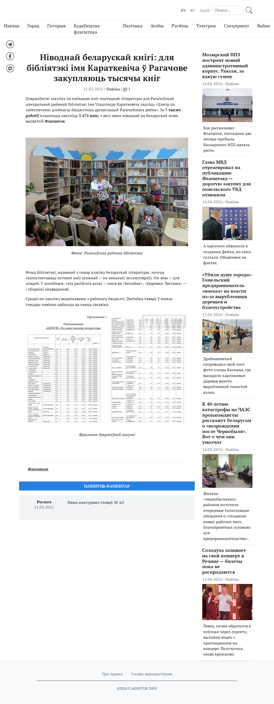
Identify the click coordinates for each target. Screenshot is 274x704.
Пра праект (112, 674)
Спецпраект (236, 26)
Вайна (263, 26)
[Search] (228, 10)
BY (183, 10)
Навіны (11, 26)
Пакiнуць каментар (107, 486)
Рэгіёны (180, 26)
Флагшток (38, 469)
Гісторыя (56, 26)
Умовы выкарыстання (151, 674)
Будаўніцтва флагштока (87, 29)
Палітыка (133, 26)
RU (192, 10)
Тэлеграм (206, 26)
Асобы (157, 26)
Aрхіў (204, 10)
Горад (33, 26)
